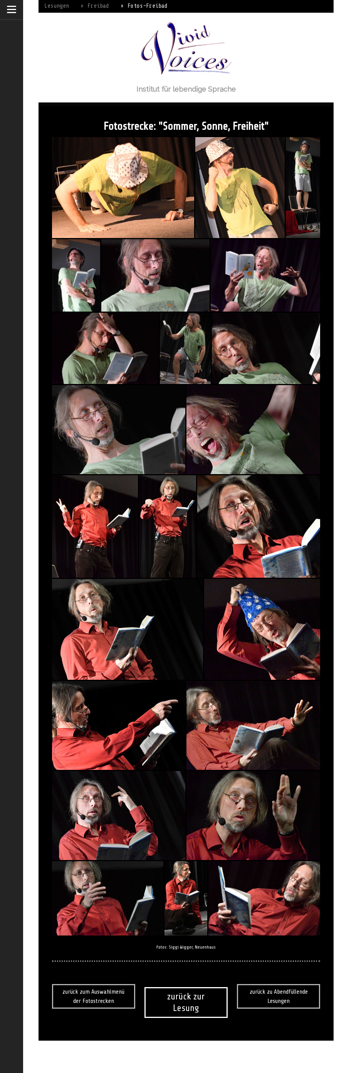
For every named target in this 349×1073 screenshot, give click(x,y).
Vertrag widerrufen (161, 1056)
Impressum (61, 1056)
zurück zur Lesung (186, 1002)
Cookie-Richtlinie (119, 1056)
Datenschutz (87, 1056)
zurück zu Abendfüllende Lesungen (279, 996)
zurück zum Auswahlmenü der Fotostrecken (93, 996)
